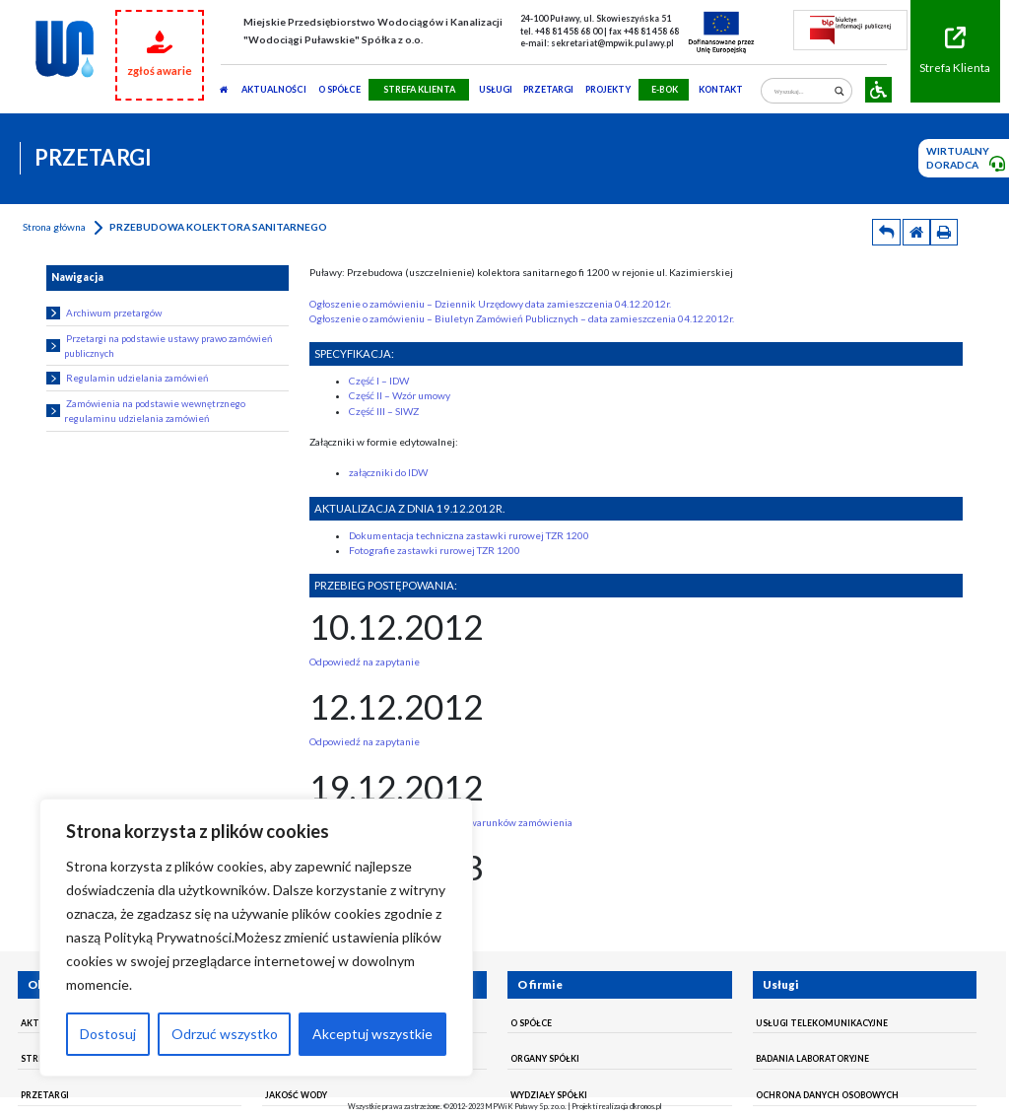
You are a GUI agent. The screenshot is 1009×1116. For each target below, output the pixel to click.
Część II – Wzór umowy (399, 395)
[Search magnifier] (839, 91)
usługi (495, 89)
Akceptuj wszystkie (372, 1033)
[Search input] (802, 91)
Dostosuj (108, 1033)
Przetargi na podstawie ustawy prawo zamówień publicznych (158, 345)
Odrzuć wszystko (224, 1033)
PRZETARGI (548, 89)
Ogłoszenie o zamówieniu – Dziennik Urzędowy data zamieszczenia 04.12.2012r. (490, 304)
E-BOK (664, 89)
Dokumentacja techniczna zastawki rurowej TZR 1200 (469, 535)
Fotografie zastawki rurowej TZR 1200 (434, 550)
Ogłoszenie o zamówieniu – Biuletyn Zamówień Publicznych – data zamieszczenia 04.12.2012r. (521, 318)
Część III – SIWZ (384, 411)
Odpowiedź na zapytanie (364, 661)
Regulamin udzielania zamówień (126, 378)
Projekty (608, 89)
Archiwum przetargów (103, 313)
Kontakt (721, 89)
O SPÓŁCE (339, 89)
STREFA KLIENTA (419, 89)
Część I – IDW (379, 380)
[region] (256, 938)
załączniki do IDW (388, 472)
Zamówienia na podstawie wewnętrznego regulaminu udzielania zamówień (145, 410)
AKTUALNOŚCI (273, 89)
